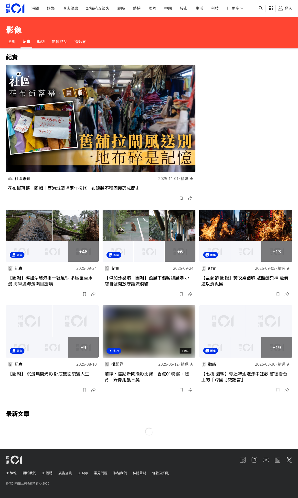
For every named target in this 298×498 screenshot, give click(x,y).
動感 (41, 41)
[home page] (15, 8)
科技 (215, 8)
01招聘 (47, 473)
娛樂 (51, 8)
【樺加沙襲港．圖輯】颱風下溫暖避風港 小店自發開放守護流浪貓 (147, 281)
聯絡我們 (121, 473)
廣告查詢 (65, 473)
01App (83, 473)
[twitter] (289, 460)
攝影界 (80, 41)
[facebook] (242, 460)
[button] (181, 198)
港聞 (35, 8)
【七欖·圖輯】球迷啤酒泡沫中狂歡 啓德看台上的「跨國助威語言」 (244, 377)
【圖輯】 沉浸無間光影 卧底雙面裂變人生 (48, 374)
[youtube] (266, 460)
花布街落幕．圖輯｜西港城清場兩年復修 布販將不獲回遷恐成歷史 (74, 188)
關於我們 (29, 473)
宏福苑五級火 (97, 8)
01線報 (11, 473)
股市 (184, 8)
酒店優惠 (70, 8)
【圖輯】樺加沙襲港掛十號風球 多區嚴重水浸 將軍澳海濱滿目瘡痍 (50, 281)
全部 (12, 41)
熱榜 (137, 8)
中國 (168, 8)
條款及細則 (161, 473)
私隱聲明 (140, 473)
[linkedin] (277, 460)
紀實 (26, 41)
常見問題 (101, 473)
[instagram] (254, 460)
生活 (199, 8)
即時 (121, 8)
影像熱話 (59, 41)
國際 (152, 8)
